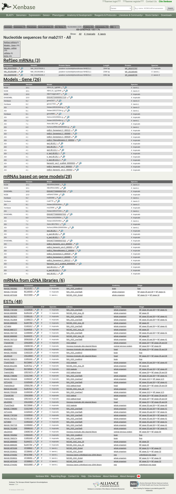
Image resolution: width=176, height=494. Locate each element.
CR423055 (28, 343)
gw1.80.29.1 (52, 147)
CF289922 (28, 448)
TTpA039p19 (9, 369)
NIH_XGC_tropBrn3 (74, 289)
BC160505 (28, 292)
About (127, 476)
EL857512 (28, 366)
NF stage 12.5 (158, 379)
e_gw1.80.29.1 (52, 157)
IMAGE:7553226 (10, 379)
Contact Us (151, 1)
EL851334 (28, 313)
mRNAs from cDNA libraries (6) (34, 280)
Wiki (113, 27)
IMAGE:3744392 (10, 455)
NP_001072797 (131, 68)
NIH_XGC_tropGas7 (74, 379)
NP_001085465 (131, 72)
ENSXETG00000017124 (56, 97)
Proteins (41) (88, 27)
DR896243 (28, 428)
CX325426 (28, 382)
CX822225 (28, 435)
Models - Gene (10, 45)
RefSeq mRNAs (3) (21, 60)
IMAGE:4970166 (10, 295)
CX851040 (28, 438)
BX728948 (28, 405)
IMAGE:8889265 (10, 323)
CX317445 (28, 409)
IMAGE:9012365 (10, 366)
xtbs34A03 (8, 346)
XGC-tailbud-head (73, 372)
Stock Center (151, 15)
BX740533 (28, 369)
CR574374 (28, 399)
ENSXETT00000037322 (56, 191)
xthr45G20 (8, 356)
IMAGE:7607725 (10, 333)
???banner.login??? (111, 1)
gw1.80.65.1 (52, 144)
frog (139, 289)
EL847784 (28, 445)
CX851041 (28, 359)
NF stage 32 (155, 295)
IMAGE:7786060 (10, 376)
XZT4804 (7, 326)
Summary (8, 27)
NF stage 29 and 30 (159, 343)
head (116, 349)
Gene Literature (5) (45, 27)
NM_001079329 (10, 68)
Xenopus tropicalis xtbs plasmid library (81, 346)
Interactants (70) (101, 27)
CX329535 (28, 310)
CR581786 (28, 385)
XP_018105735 (131, 75)
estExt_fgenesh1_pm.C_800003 (59, 170)
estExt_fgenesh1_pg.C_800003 (59, 167)
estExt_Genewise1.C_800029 (58, 137)
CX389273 (28, 320)
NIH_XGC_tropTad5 (74, 292)
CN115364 (28, 402)
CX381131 (28, 316)
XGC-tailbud (71, 343)
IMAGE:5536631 (10, 451)
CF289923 (28, 461)
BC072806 (28, 295)
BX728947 (28, 362)
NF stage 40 (162, 363)
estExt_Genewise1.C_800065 (58, 134)
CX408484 (28, 333)
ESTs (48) (12, 301)
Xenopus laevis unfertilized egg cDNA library (84, 455)
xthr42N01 (8, 349)
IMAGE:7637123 (10, 339)
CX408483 (28, 425)
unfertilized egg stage (147, 455)
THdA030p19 (9, 386)
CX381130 (28, 418)
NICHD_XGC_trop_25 (75, 313)
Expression (34, 15)
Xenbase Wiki (42, 476)
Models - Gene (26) (22, 79)
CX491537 (28, 379)
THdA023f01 (9, 372)
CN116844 (28, 356)
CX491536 (28, 392)
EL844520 (28, 329)
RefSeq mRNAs (10, 42)
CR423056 (28, 395)
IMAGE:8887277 (10, 330)
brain (114, 289)
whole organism (118, 292)
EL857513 (28, 389)
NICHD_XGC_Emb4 (74, 295)
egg (115, 455)
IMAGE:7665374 (10, 359)
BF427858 (28, 455)
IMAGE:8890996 (10, 313)
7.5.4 (16, 484)
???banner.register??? (133, 1)
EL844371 (28, 441)
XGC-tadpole (71, 363)
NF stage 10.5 (144, 379)
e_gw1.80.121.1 (53, 160)
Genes (46, 15)
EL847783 (28, 323)
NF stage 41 (160, 292)
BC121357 (28, 288)
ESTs (6, 56)
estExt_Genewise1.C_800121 (58, 130)
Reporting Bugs (58, 476)
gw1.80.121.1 (52, 150)
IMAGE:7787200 (10, 292)
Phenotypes (58, 15)
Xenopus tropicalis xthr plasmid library (81, 349)
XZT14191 (8, 382)
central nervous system (123, 346)
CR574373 (28, 372)
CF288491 (28, 458)
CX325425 (28, 412)
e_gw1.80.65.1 (52, 153)
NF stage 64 (156, 346)
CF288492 (28, 451)
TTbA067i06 (9, 343)
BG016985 (28, 465)
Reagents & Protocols (105, 15)
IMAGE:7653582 (10, 289)
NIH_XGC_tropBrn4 (74, 359)
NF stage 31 (142, 295)
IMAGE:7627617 (10, 316)
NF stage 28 (144, 343)
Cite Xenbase (94, 476)
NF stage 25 (144, 313)
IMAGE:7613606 (10, 320)
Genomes (20, 15)
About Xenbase (110, 476)
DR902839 (28, 339)
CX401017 (28, 326)
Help (83, 476)
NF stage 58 (144, 346)
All (80, 34)
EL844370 (28, 336)
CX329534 (28, 415)
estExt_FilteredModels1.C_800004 (60, 140)
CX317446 (28, 376)
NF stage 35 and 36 (145, 292)
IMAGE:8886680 (10, 336)
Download (166, 15)
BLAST (9, 15)
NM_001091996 (10, 72)
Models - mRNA (10, 48)
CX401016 (28, 422)
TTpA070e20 (9, 363)
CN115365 (28, 349)
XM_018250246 (10, 75)
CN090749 (28, 346)
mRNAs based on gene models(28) (37, 176)
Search (170, 8)
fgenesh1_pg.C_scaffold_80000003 (61, 163)
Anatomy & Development (79, 15)
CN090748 (28, 432)
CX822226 (28, 352)
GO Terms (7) (60, 27)
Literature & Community (130, 15)
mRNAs (7, 53)
